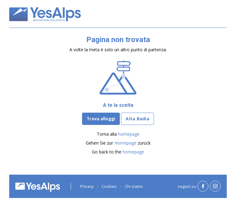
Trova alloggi (101, 119)
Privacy (87, 186)
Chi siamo (134, 186)
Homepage (125, 143)
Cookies (109, 186)
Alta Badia (137, 119)
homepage (129, 134)
